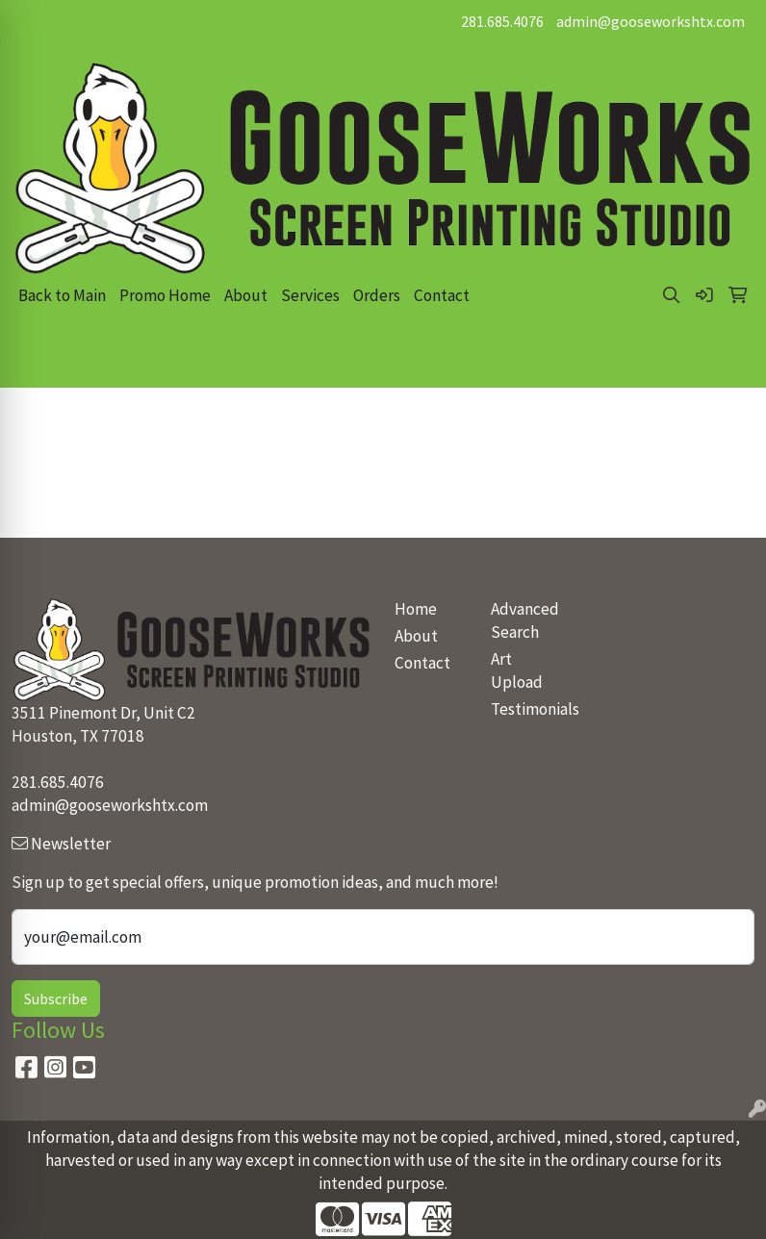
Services (310, 295)
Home (416, 609)
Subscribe (56, 998)
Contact (442, 295)
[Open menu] (727, 360)
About (246, 295)
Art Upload (517, 670)
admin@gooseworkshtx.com (650, 21)
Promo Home (165, 295)
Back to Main (62, 295)
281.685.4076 (502, 21)
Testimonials (527, 709)
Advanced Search (525, 620)
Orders (376, 295)
